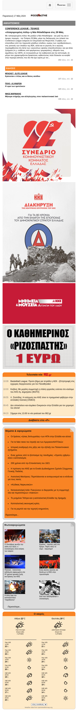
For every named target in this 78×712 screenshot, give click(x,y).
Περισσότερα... (12, 515)
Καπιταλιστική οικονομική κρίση (25, 503)
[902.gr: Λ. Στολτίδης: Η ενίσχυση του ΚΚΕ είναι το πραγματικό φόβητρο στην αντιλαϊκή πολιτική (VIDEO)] (5, 397)
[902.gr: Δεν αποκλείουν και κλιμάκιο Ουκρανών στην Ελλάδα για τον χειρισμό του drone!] (5, 405)
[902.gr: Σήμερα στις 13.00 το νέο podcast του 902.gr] (5, 413)
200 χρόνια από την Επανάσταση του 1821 (30, 463)
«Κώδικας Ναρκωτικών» (22, 484)
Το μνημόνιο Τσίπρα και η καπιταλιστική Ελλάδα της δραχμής (38, 498)
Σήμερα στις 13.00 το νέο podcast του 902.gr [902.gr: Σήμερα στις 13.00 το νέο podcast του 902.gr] (30, 413)
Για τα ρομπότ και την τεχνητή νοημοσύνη (29, 509)
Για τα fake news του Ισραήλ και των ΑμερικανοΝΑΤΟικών (37, 442)
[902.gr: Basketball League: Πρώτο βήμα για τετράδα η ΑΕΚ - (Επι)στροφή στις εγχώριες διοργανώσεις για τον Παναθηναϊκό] (5, 381)
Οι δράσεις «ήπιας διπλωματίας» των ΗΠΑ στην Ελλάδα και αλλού (41, 436)
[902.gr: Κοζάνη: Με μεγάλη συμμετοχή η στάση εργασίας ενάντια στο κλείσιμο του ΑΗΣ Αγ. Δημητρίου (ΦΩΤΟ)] (5, 389)
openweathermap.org (45, 707)
